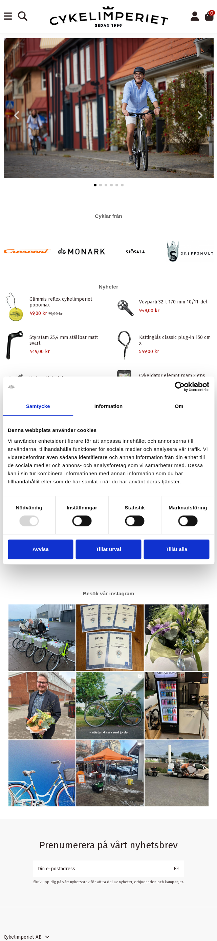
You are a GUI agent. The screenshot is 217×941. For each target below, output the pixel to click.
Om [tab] (179, 406)
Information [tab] (108, 406)
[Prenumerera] (177, 868)
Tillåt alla (176, 549)
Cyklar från (108, 216)
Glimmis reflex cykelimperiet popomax (60, 302)
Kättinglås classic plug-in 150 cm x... (175, 340)
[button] (95, 185)
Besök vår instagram (108, 593)
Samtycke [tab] (38, 406)
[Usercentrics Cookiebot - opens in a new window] (179, 387)
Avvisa (40, 549)
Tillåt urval (108, 549)
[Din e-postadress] (101, 868)
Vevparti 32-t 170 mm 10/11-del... (175, 302)
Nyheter (108, 287)
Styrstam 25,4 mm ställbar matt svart (63, 340)
